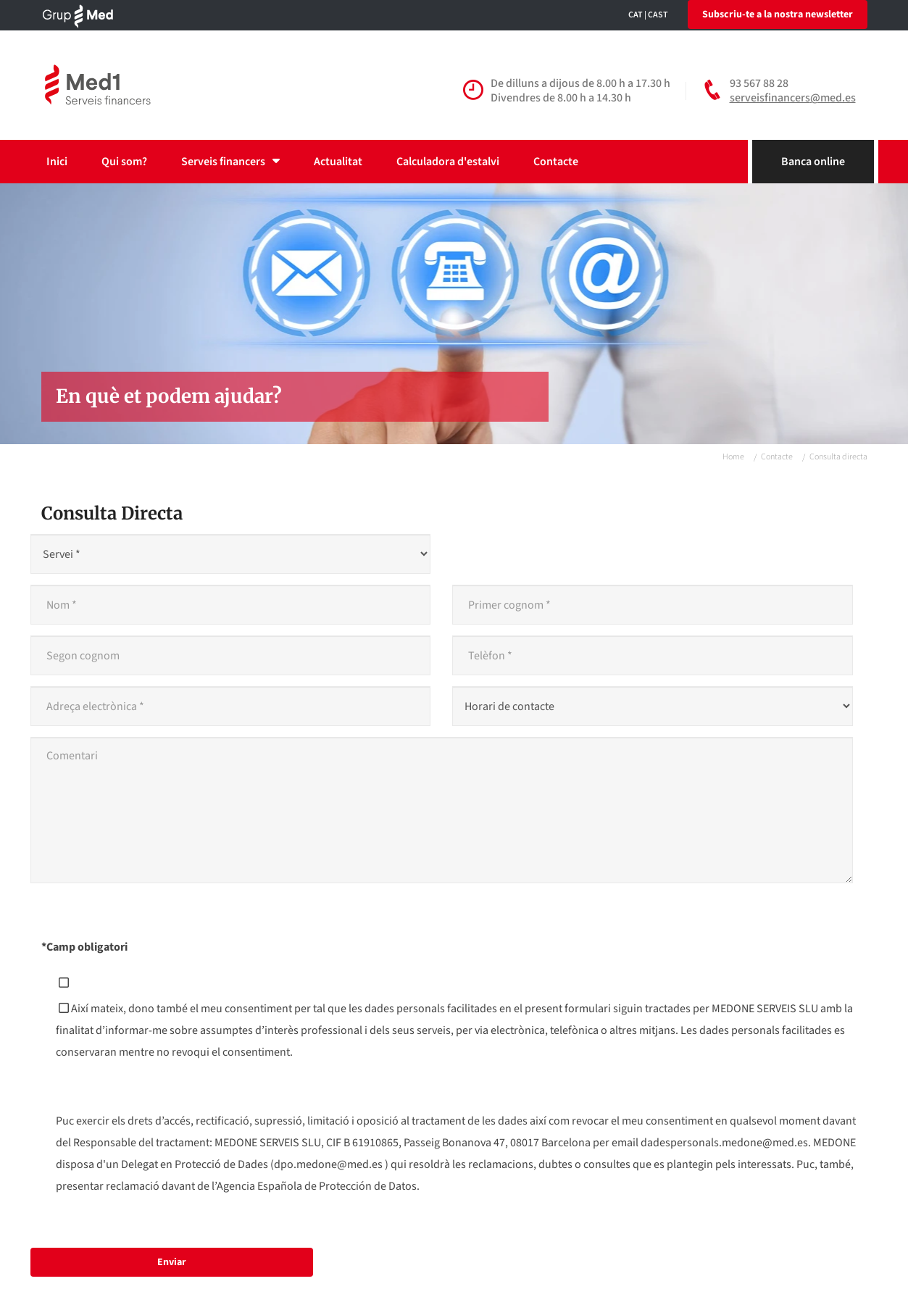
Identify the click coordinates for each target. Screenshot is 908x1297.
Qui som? (124, 162)
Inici (56, 162)
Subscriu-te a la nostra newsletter (777, 14)
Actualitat (338, 162)
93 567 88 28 (759, 83)
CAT (635, 15)
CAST (658, 15)
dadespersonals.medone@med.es (724, 1143)
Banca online (813, 162)
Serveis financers (230, 162)
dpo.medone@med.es (328, 1164)
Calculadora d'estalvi (447, 162)
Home (733, 457)
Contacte (555, 162)
